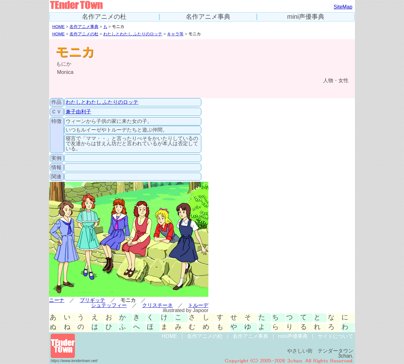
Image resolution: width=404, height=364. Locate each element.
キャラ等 (175, 34)
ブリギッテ (92, 300)
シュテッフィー (109, 305)
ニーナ (56, 300)
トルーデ (198, 305)
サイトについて (335, 336)
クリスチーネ (157, 305)
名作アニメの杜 (104, 16)
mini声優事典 (305, 16)
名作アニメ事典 (208, 16)
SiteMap (343, 7)
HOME (58, 26)
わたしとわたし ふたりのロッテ (132, 34)
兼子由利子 (78, 111)
